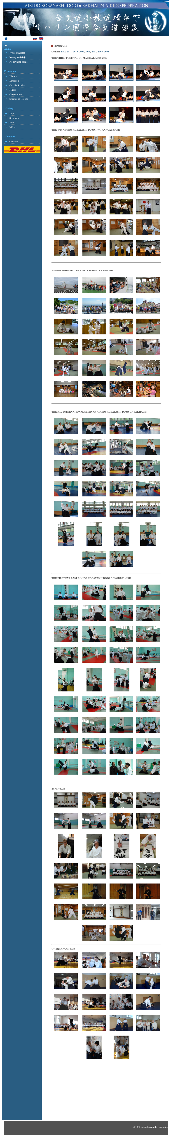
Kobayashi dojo (17, 57)
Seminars (14, 118)
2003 (106, 51)
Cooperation (15, 94)
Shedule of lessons (18, 98)
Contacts (13, 141)
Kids (11, 122)
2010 (75, 51)
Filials (12, 89)
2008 (87, 51)
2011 (69, 51)
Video (12, 127)
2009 (81, 51)
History (13, 76)
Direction (14, 80)
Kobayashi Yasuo (18, 61)
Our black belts (17, 85)
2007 (93, 51)
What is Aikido (17, 52)
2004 (100, 51)
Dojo (11, 113)
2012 (63, 51)
